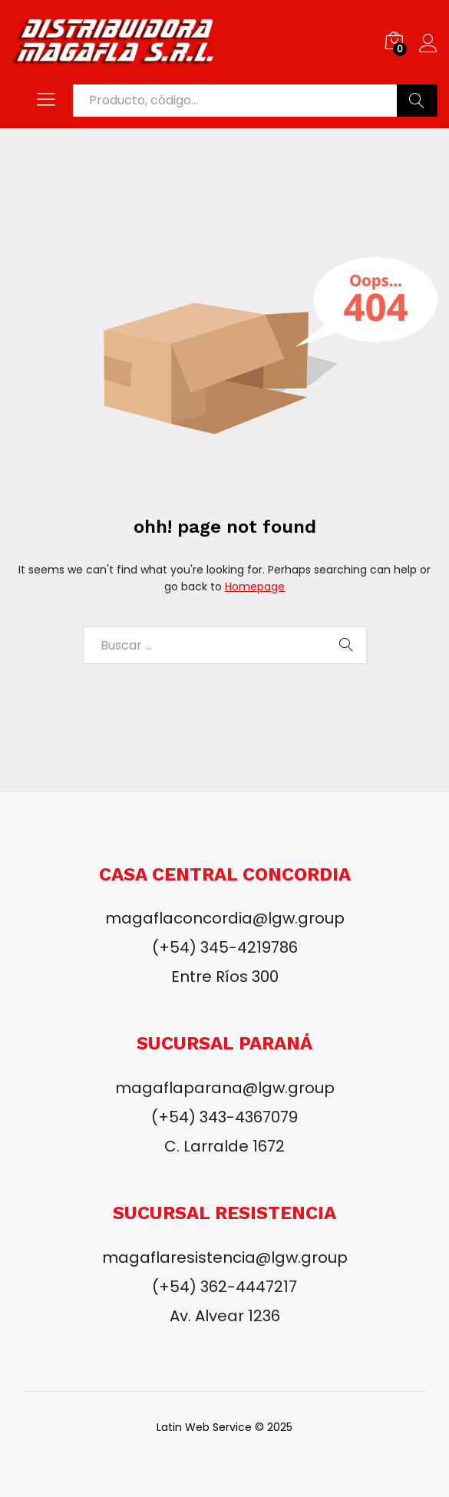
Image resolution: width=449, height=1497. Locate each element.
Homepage (255, 586)
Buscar (417, 100)
